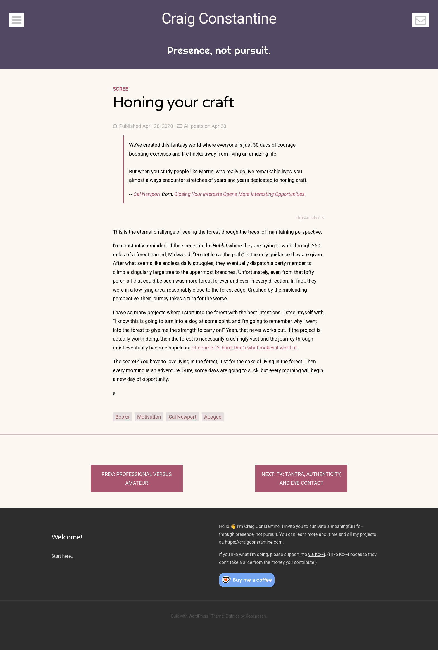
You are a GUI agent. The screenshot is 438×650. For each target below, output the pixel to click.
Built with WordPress (189, 616)
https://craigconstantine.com (253, 542)
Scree (120, 89)
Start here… (62, 556)
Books (122, 417)
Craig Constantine (218, 18)
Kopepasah (256, 616)
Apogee (212, 417)
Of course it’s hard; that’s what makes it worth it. (244, 348)
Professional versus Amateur (144, 478)
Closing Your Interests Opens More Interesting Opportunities (239, 194)
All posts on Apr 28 (201, 126)
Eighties (232, 616)
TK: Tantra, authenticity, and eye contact (309, 478)
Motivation (149, 417)
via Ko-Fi (316, 554)
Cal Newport (147, 194)
